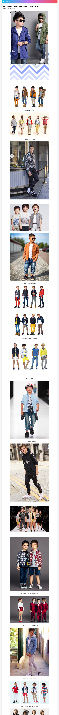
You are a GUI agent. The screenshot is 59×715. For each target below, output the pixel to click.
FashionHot (9, 1)
